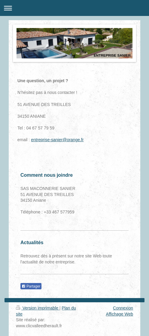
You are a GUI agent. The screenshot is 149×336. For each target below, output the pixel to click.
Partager (31, 286)
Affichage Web (119, 314)
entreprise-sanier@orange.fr (57, 139)
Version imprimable (37, 308)
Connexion (123, 308)
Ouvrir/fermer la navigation (74, 8)
